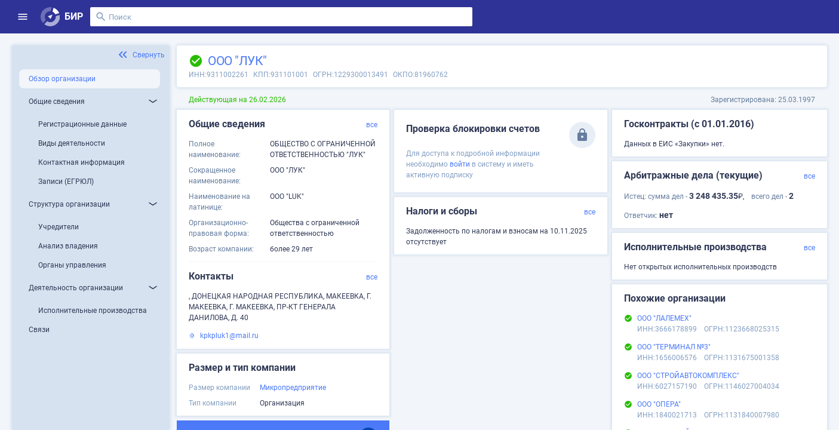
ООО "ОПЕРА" (659, 404)
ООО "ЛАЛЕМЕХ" (664, 318)
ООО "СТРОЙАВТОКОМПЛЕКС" (688, 375)
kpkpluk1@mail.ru (229, 335)
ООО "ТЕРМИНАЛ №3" (674, 347)
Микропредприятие (293, 387)
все (371, 125)
